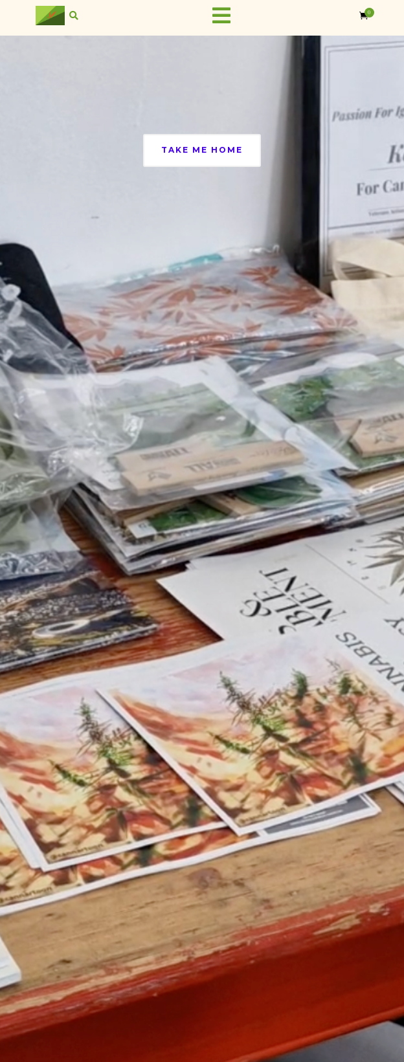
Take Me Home (202, 150)
